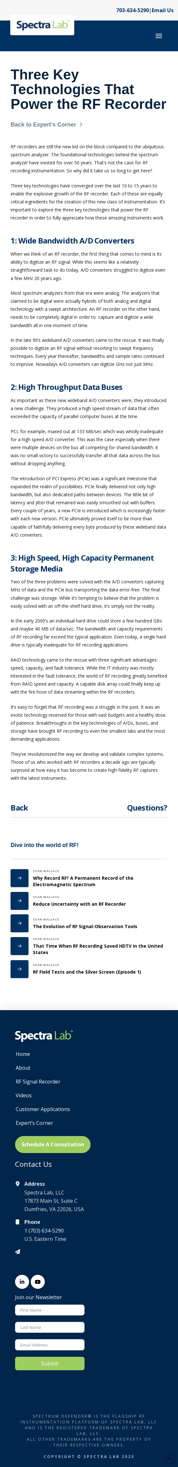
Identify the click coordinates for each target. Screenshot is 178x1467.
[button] (159, 36)
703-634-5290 (132, 10)
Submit (49, 1363)
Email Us (163, 10)
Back (19, 807)
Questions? (147, 807)
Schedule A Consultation (52, 1144)
